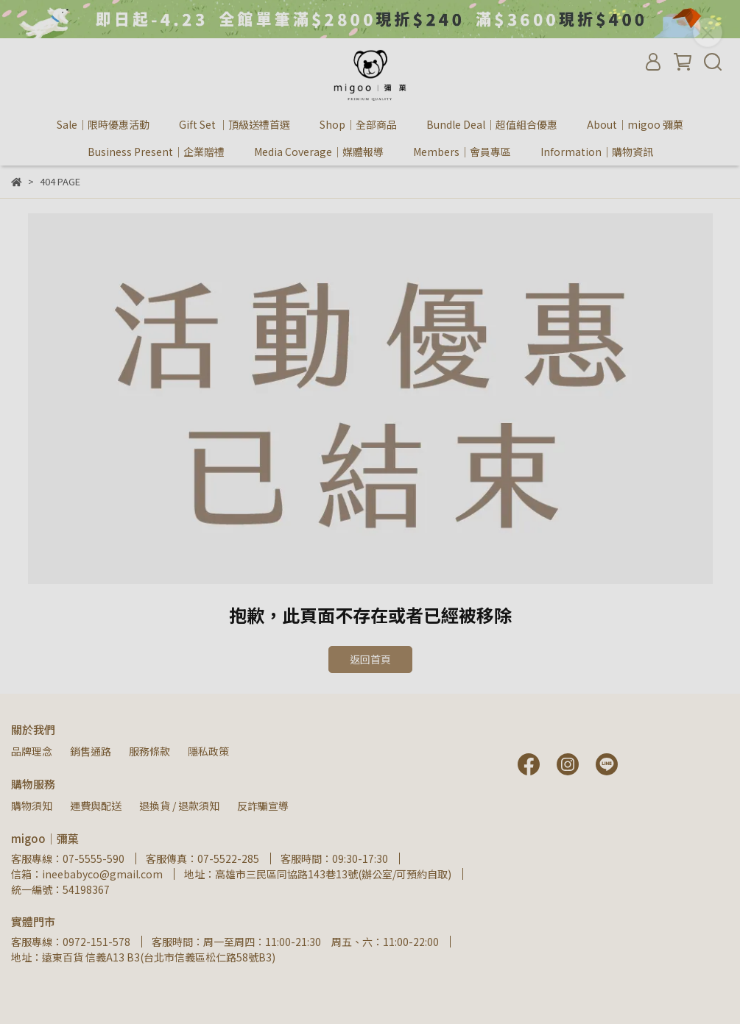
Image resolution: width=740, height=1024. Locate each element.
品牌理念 (31, 751)
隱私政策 (208, 751)
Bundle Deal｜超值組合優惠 (491, 124)
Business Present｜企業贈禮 (156, 151)
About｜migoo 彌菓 (635, 124)
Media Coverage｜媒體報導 (319, 151)
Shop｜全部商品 (358, 124)
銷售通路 (90, 751)
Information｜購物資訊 (596, 151)
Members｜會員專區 (462, 151)
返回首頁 (370, 659)
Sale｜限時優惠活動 (103, 124)
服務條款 (149, 751)
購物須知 (31, 805)
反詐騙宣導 (263, 805)
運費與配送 (95, 805)
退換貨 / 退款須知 (179, 805)
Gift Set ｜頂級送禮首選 (234, 124)
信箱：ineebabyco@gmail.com (87, 874)
